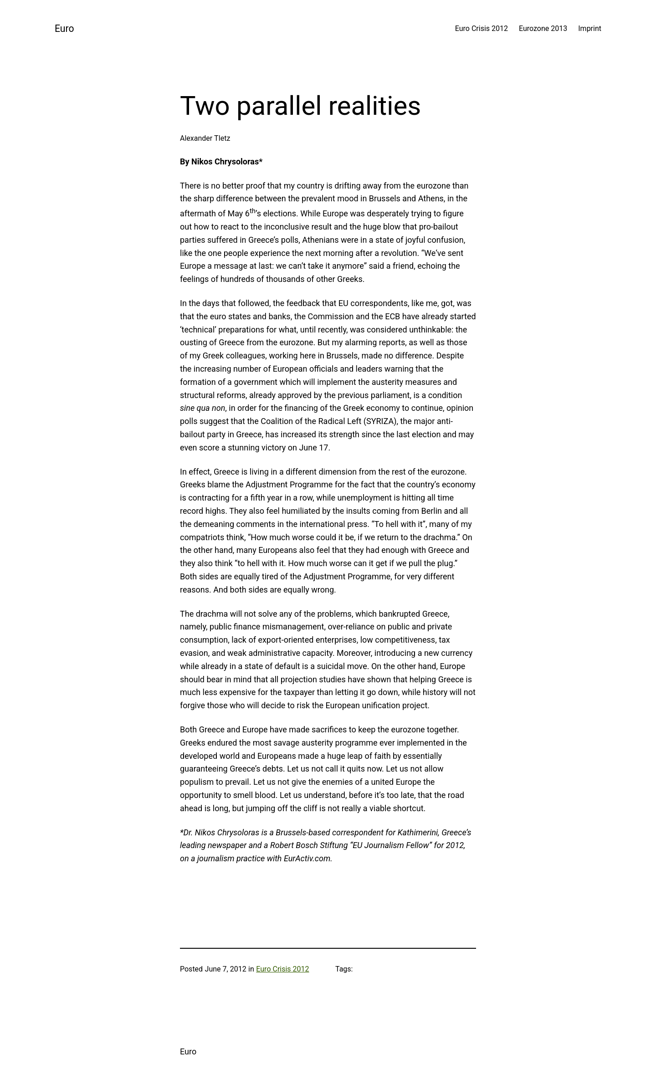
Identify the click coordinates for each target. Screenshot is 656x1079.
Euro (64, 28)
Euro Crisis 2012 (282, 969)
